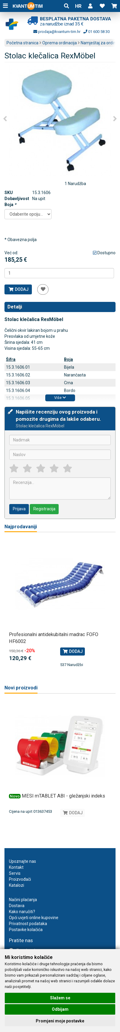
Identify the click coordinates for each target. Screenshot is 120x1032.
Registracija (44, 508)
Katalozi (16, 885)
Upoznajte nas (22, 861)
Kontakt (16, 867)
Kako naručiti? (22, 911)
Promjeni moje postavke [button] (60, 1021)
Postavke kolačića (26, 929)
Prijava (19, 508)
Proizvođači (20, 879)
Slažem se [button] (60, 997)
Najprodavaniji (20, 526)
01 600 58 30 (96, 31)
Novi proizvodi (21, 688)
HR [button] (78, 6)
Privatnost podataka (28, 923)
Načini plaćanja (23, 899)
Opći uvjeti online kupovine (33, 917)
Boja (10, 204)
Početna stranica (22, 42)
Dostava (16, 905)
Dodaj (18, 289)
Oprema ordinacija (59, 42)
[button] (90, 6)
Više (60, 397)
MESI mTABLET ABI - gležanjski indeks (63, 796)
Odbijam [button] (60, 1009)
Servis (15, 873)
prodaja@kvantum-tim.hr (56, 31)
